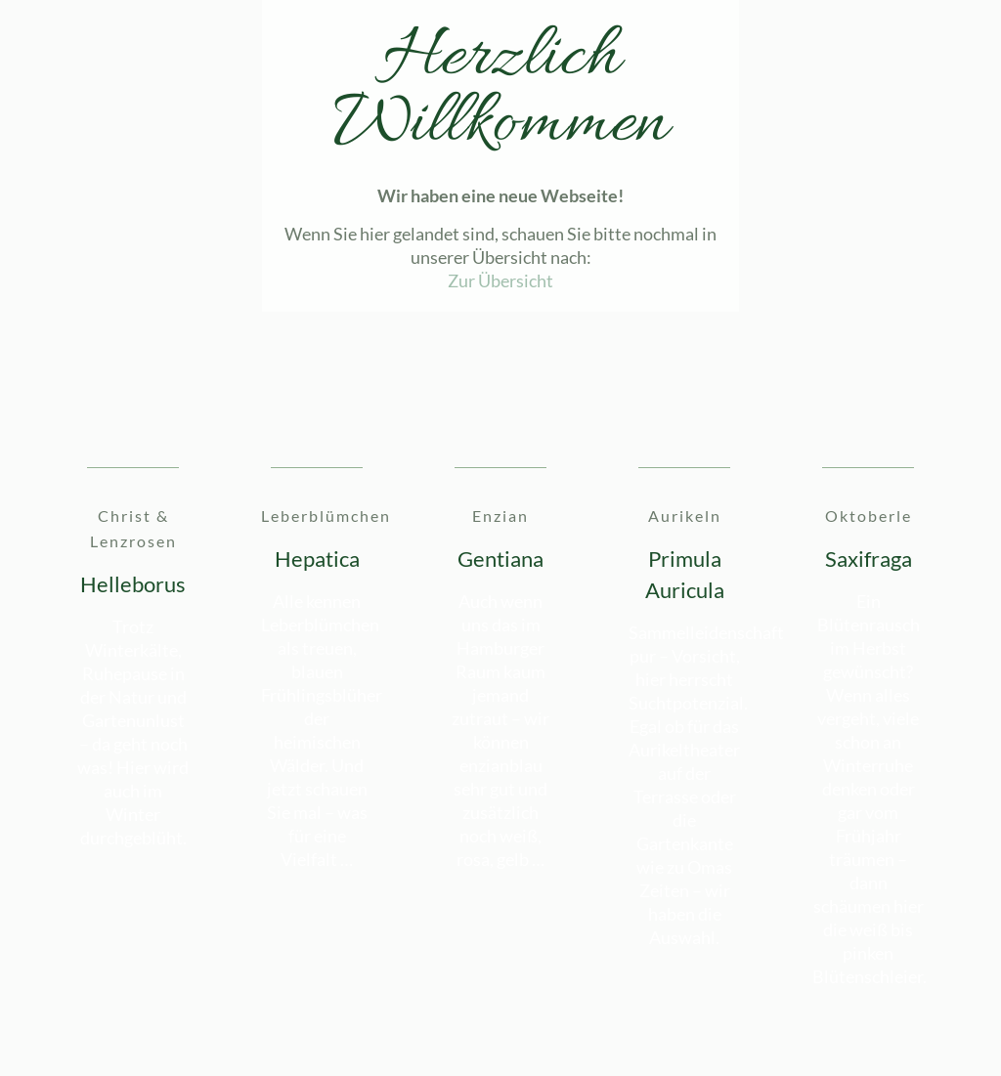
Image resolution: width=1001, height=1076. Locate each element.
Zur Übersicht (500, 280)
